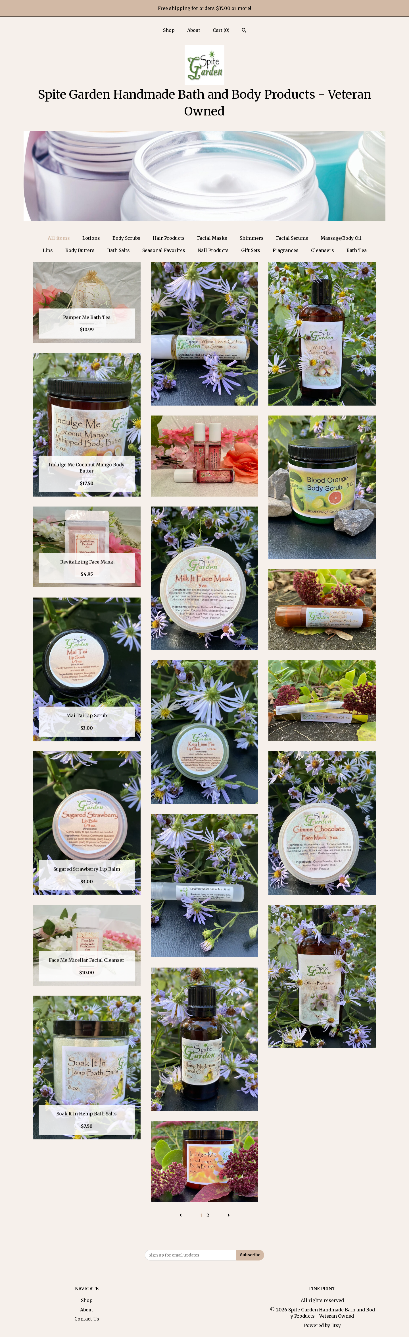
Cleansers (322, 250)
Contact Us (86, 1319)
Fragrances (286, 250)
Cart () (221, 30)
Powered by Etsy (322, 1325)
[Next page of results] (228, 1215)
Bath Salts (118, 250)
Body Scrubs (126, 238)
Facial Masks (212, 238)
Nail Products (213, 250)
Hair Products (169, 238)
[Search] (244, 31)
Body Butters (80, 250)
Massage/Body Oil (341, 238)
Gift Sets (250, 250)
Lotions (91, 238)
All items (59, 238)
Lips (48, 250)
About (193, 30)
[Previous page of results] (181, 1215)
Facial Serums (292, 238)
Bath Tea (357, 250)
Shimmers (252, 238)
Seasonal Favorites (163, 250)
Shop (169, 30)
